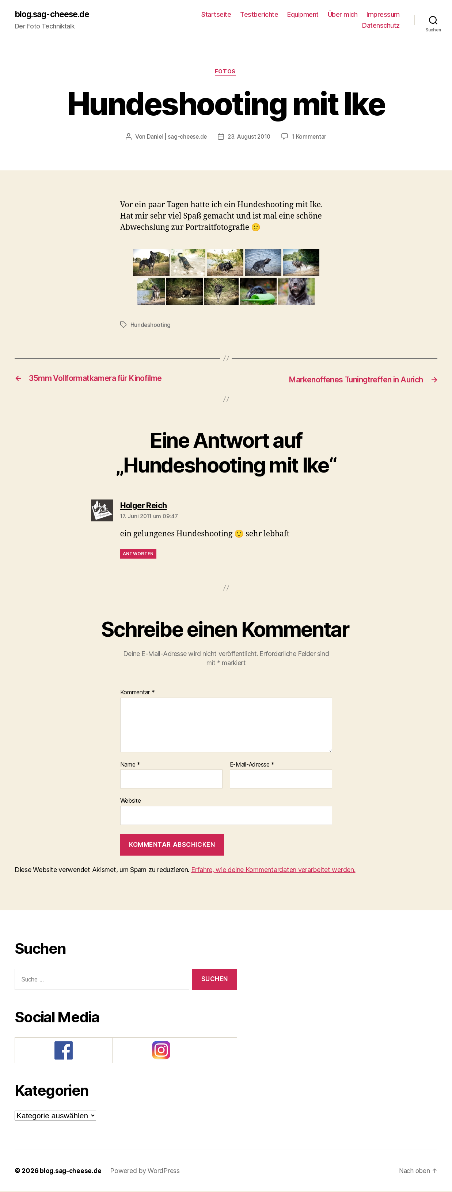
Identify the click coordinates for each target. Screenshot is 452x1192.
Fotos (226, 73)
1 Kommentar (310, 138)
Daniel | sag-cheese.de (175, 138)
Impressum (383, 15)
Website (130, 801)
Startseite (216, 15)
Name (130, 765)
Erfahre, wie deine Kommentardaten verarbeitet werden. (273, 870)
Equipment (303, 15)
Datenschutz (381, 26)
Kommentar (137, 693)
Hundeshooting (150, 325)
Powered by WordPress (147, 1171)
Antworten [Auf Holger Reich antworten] (138, 554)
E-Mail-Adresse (252, 765)
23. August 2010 (250, 138)
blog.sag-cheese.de (55, 14)
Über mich (343, 15)
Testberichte (259, 15)
